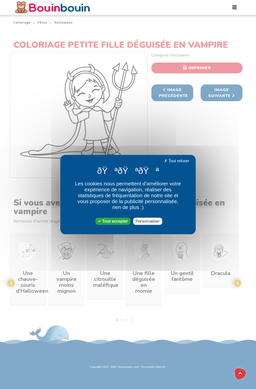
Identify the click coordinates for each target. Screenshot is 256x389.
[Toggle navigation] (234, 7)
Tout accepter (113, 221)
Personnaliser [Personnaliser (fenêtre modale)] (148, 221)
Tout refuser (176, 161)
